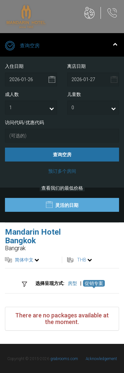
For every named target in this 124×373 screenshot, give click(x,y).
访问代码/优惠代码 (24, 122)
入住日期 (14, 66)
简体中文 (24, 259)
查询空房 (62, 154)
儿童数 (74, 94)
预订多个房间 (62, 171)
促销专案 (94, 283)
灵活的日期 (62, 204)
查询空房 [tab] (61, 46)
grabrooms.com (64, 358)
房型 (72, 283)
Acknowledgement (101, 358)
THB (81, 259)
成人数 (12, 94)
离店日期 (76, 66)
